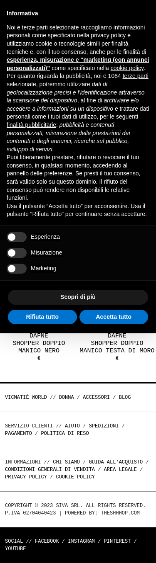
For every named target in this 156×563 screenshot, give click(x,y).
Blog (125, 397)
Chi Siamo (66, 462)
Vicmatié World (26, 397)
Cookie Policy (75, 476)
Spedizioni (104, 426)
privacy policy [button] (108, 35)
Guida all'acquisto (116, 462)
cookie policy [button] (127, 68)
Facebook (47, 541)
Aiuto (72, 426)
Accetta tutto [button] (113, 316)
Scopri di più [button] (78, 297)
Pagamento (18, 433)
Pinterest (117, 541)
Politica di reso (65, 433)
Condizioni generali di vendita (50, 469)
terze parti (136, 76)
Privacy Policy (26, 476)
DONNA (66, 397)
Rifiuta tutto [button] (42, 316)
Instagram (81, 541)
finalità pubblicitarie (31, 124)
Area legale (120, 469)
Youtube (15, 548)
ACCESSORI (96, 397)
